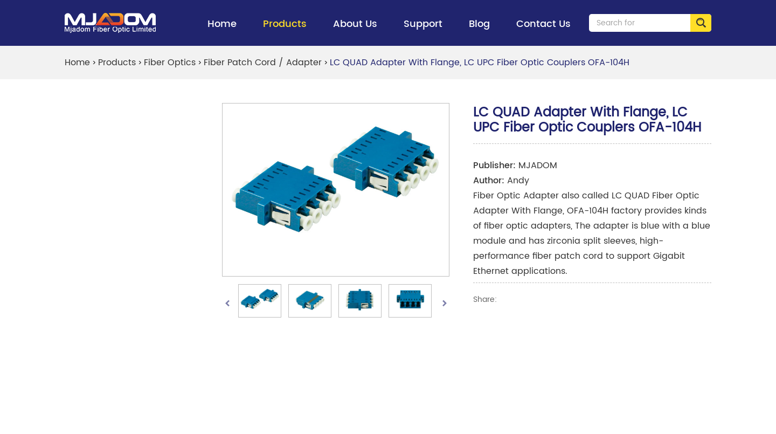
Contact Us (543, 24)
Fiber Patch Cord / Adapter (263, 63)
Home (222, 24)
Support (423, 31)
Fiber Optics (170, 63)
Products (285, 31)
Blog (479, 24)
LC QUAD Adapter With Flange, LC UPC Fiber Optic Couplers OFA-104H (479, 63)
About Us (355, 31)
